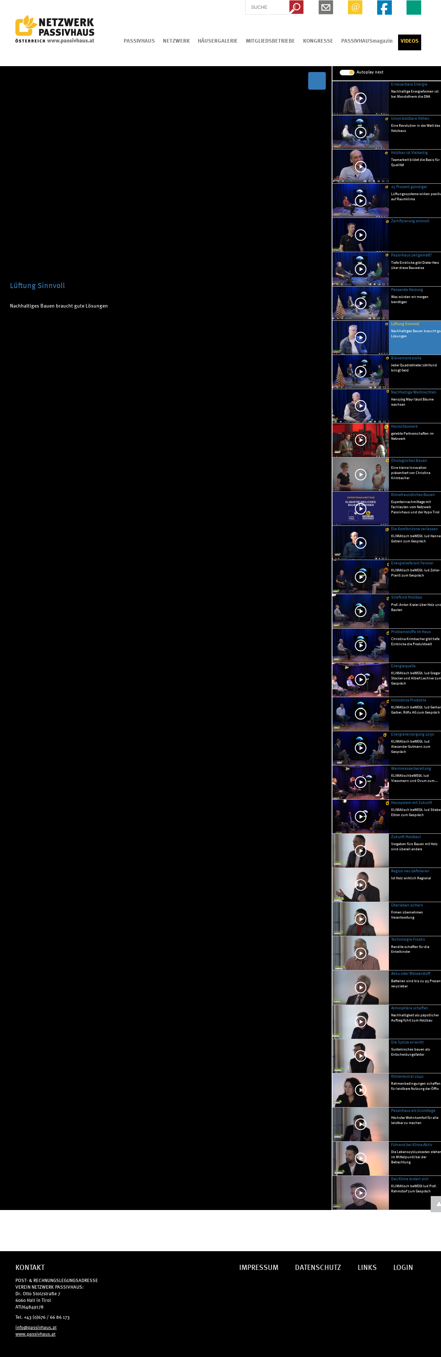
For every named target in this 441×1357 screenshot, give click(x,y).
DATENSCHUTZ (318, 1266)
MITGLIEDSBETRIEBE (270, 40)
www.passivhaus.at (35, 1333)
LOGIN (403, 1266)
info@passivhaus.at (36, 1327)
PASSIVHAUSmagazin (367, 40)
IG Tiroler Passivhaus (54, 29)
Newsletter (325, 7)
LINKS (367, 1266)
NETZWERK (176, 40)
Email (355, 7)
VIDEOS (410, 40)
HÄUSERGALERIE (218, 40)
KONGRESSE (318, 40)
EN (414, 7)
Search (296, 7)
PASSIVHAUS (139, 40)
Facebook (384, 7)
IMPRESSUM (258, 1266)
